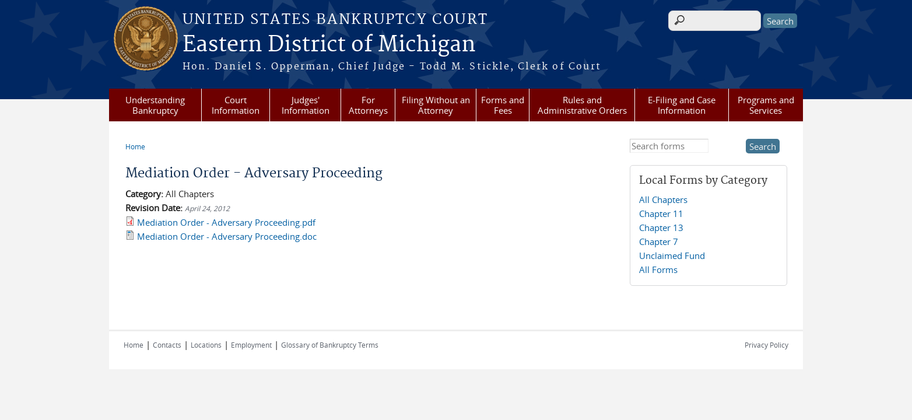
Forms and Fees (502, 105)
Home (135, 146)
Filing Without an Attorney (436, 105)
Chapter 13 (661, 227)
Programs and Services (766, 105)
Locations (206, 344)
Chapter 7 (658, 241)
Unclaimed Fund (672, 255)
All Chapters (663, 199)
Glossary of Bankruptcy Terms (329, 344)
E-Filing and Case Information (681, 105)
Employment (251, 344)
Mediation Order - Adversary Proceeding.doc (227, 236)
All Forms (658, 269)
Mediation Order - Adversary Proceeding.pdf (226, 222)
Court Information (235, 105)
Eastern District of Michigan (329, 45)
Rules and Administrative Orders (582, 105)
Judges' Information (305, 105)
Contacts (167, 344)
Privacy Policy (766, 344)
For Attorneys (368, 105)
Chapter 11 (661, 213)
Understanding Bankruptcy (155, 105)
